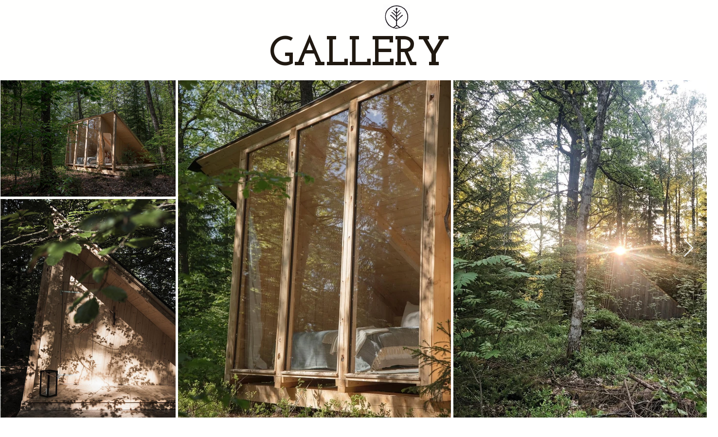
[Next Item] (688, 248)
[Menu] (396, 16)
